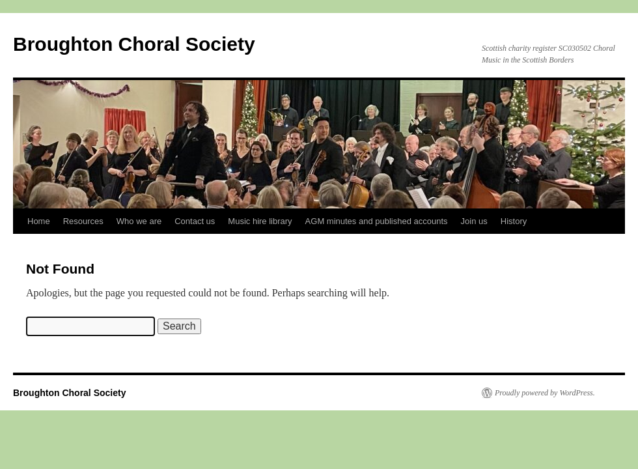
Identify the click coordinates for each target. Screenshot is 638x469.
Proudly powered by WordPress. (545, 392)
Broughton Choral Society (134, 44)
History (514, 221)
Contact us (194, 221)
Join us (474, 221)
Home (38, 221)
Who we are (139, 221)
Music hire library (260, 221)
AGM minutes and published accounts (376, 221)
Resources (83, 221)
